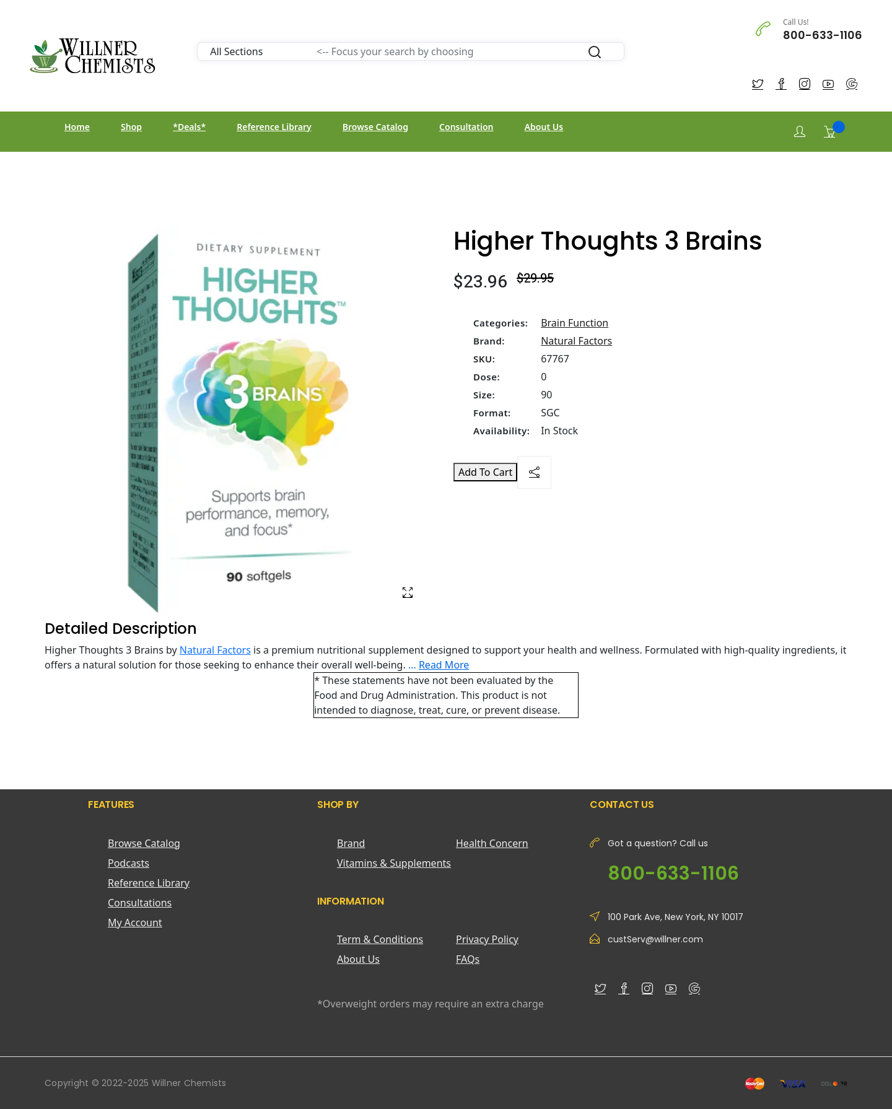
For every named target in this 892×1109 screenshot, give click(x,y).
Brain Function (574, 323)
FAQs (467, 959)
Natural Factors (576, 341)
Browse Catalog (375, 127)
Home (77, 127)
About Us (544, 127)
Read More (444, 665)
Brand (351, 843)
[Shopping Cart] (829, 131)
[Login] (799, 132)
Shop (131, 127)
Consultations (140, 903)
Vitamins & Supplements (394, 863)
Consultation (466, 127)
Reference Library (274, 127)
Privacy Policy (487, 939)
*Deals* (189, 127)
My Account (135, 922)
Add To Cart (485, 472)
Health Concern (492, 843)
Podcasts (128, 863)
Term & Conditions (380, 939)
